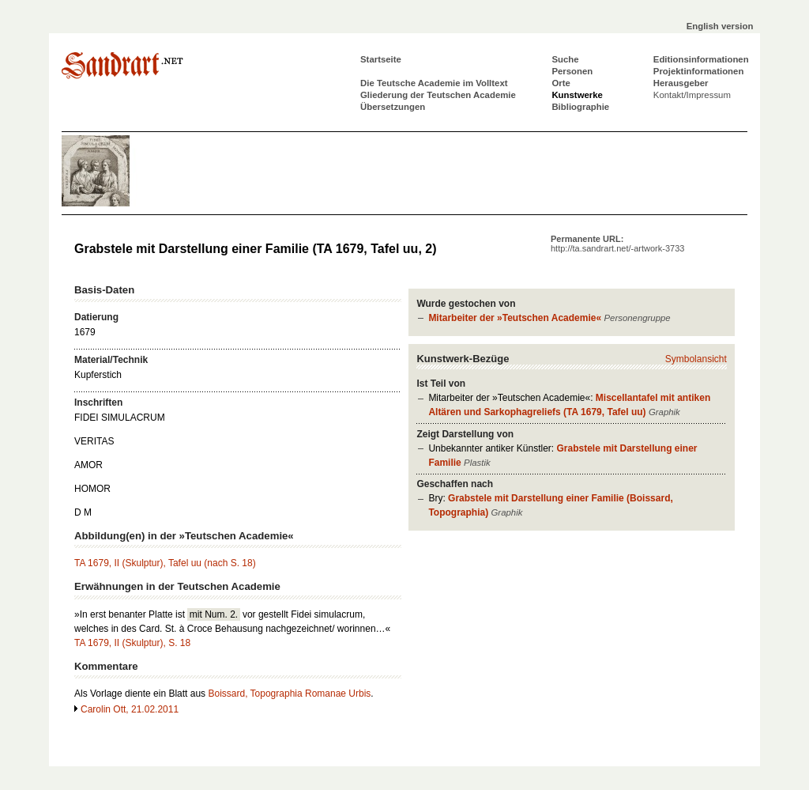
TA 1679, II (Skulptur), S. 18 (132, 642)
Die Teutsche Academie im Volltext (434, 83)
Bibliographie (580, 107)
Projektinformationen (698, 71)
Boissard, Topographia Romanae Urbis (289, 693)
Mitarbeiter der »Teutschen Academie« (514, 317)
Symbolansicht (696, 359)
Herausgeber (681, 83)
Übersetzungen (392, 107)
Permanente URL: (617, 243)
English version (720, 26)
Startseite (380, 59)
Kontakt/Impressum (692, 95)
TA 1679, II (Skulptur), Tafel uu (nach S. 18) (165, 563)
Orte (560, 83)
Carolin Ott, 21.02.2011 (130, 709)
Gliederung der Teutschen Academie (438, 95)
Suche (564, 59)
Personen (572, 71)
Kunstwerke (577, 95)
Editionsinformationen (701, 59)
